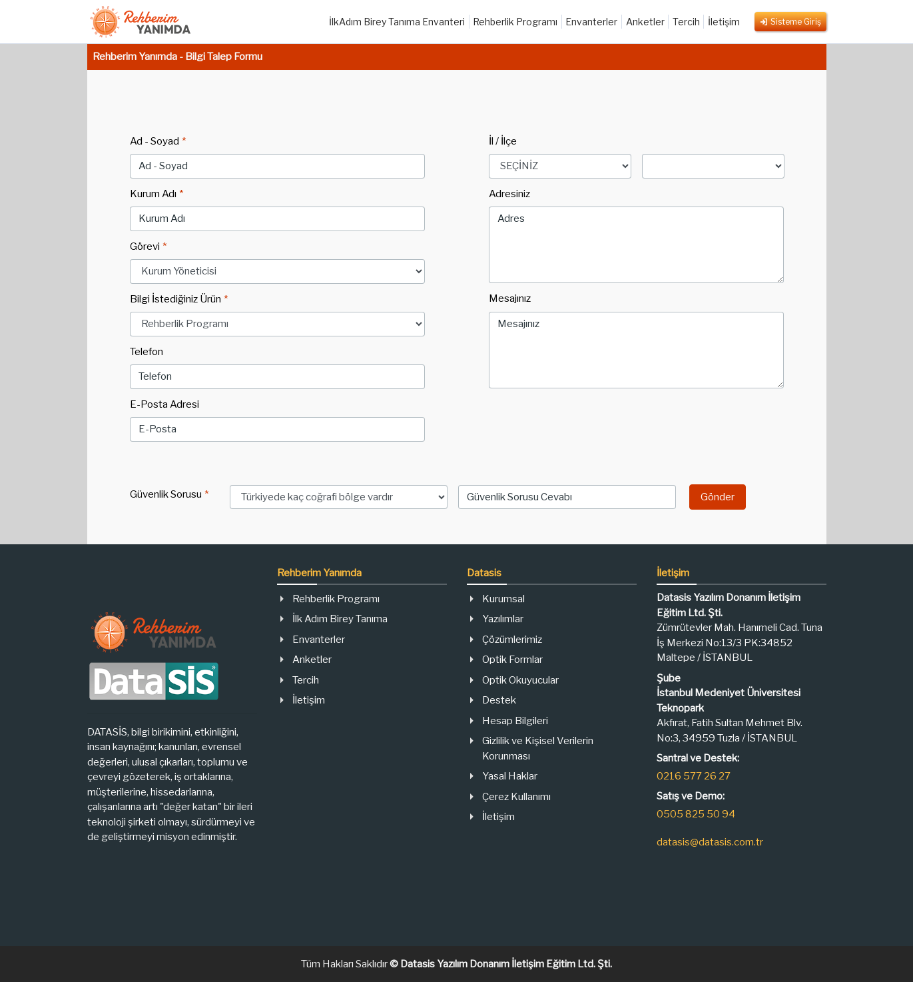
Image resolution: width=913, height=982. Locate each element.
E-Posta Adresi (164, 404)
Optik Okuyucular (520, 680)
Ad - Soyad (158, 141)
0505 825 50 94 (696, 814)
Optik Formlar (512, 660)
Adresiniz (509, 194)
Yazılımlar (502, 619)
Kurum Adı (156, 194)
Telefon (146, 352)
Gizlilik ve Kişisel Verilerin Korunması (537, 748)
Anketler (645, 21)
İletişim (724, 21)
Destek (499, 700)
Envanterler (591, 21)
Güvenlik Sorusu (169, 494)
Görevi (148, 246)
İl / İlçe (503, 141)
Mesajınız (510, 298)
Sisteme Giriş (790, 22)
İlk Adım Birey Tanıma (340, 619)
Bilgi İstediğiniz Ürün (179, 299)
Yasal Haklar (509, 776)
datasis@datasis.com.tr (710, 842)
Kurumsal (503, 599)
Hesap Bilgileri (515, 721)
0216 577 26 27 (694, 776)
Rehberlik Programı (515, 21)
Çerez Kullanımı (516, 797)
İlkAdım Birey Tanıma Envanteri (397, 21)
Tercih (686, 21)
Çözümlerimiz (512, 640)
